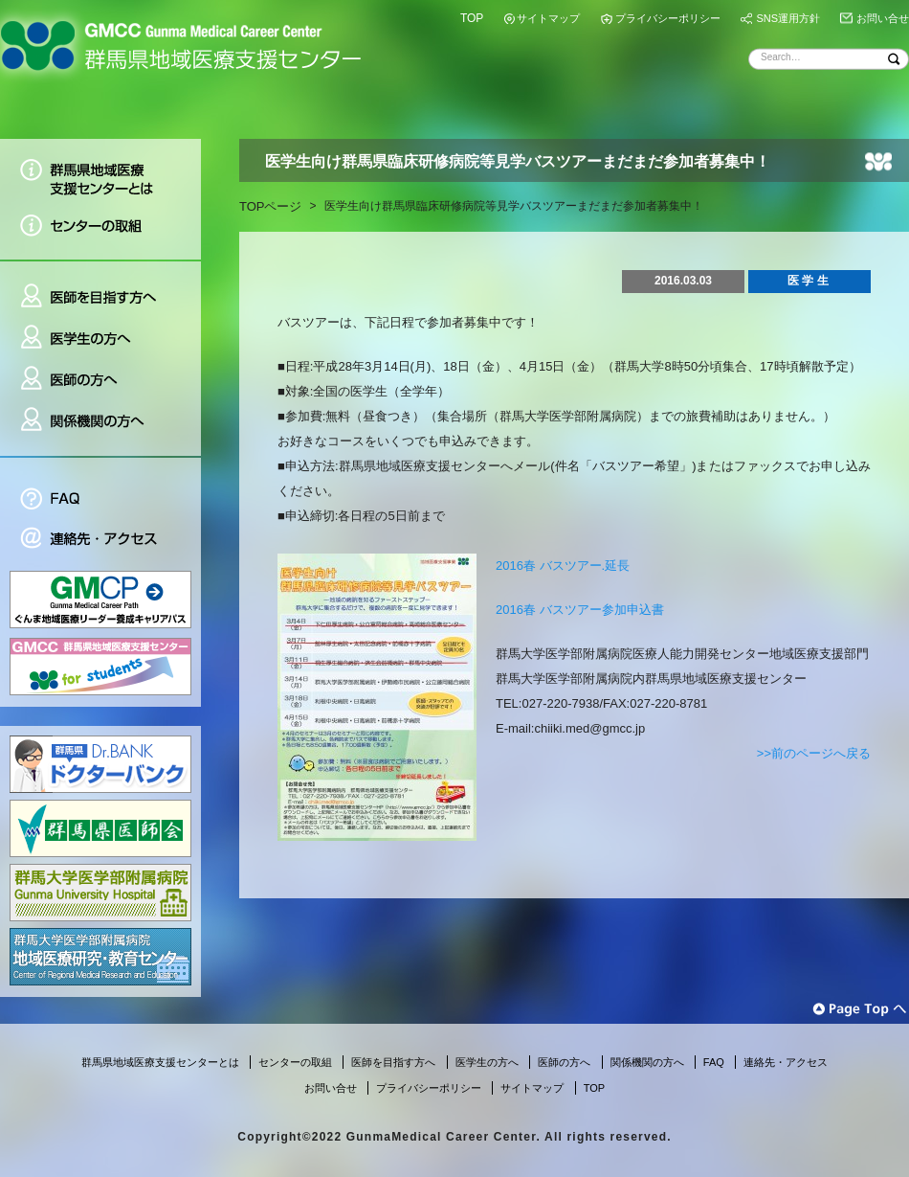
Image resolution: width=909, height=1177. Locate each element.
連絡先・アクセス (100, 540)
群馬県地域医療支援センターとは (100, 172)
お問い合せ (882, 18)
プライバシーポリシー (668, 18)
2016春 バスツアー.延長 (563, 565)
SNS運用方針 (788, 18)
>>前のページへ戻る (814, 753)
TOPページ (270, 206)
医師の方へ (100, 379)
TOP (471, 18)
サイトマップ (548, 18)
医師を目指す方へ (100, 289)
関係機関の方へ (100, 428)
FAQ (100, 488)
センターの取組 (100, 232)
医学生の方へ (100, 338)
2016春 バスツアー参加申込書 (580, 609)
